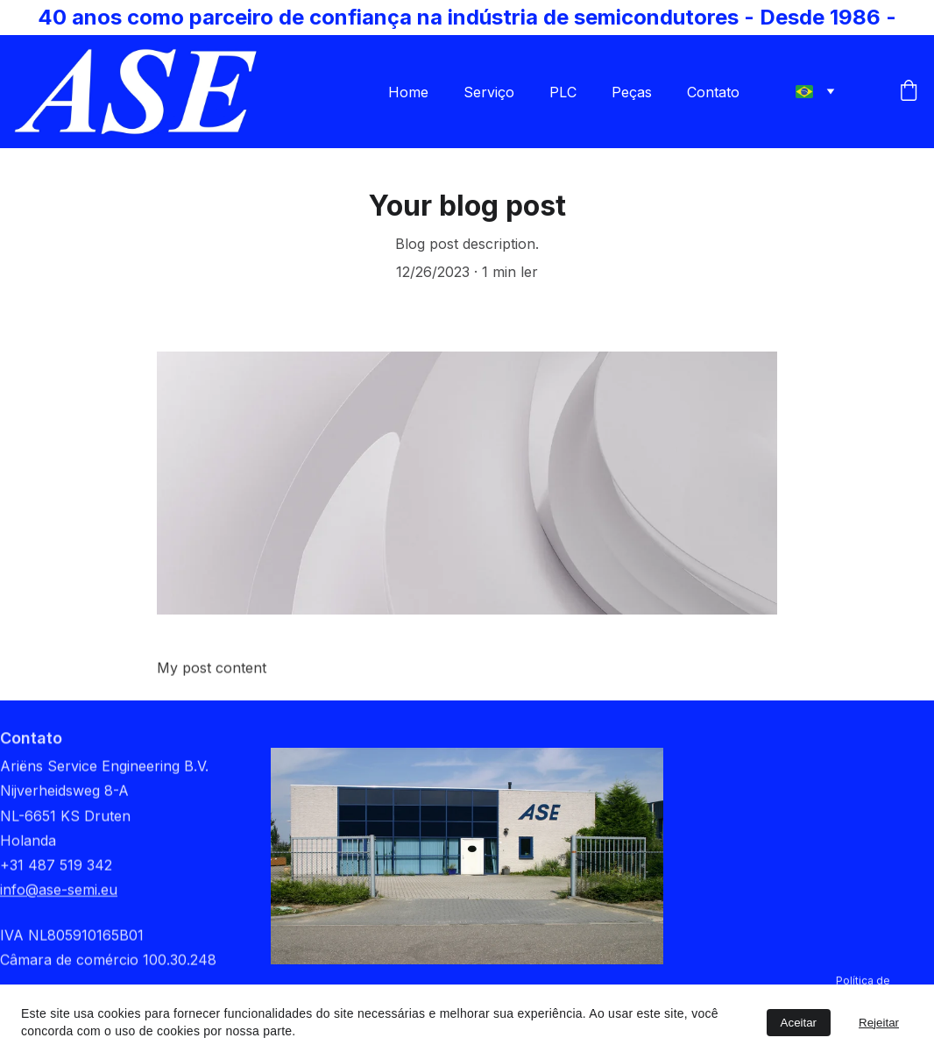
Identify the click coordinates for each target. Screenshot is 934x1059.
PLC (563, 92)
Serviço (488, 92)
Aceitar (799, 1022)
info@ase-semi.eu (58, 902)
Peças (632, 92)
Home (408, 92)
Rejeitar (879, 1022)
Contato (713, 92)
